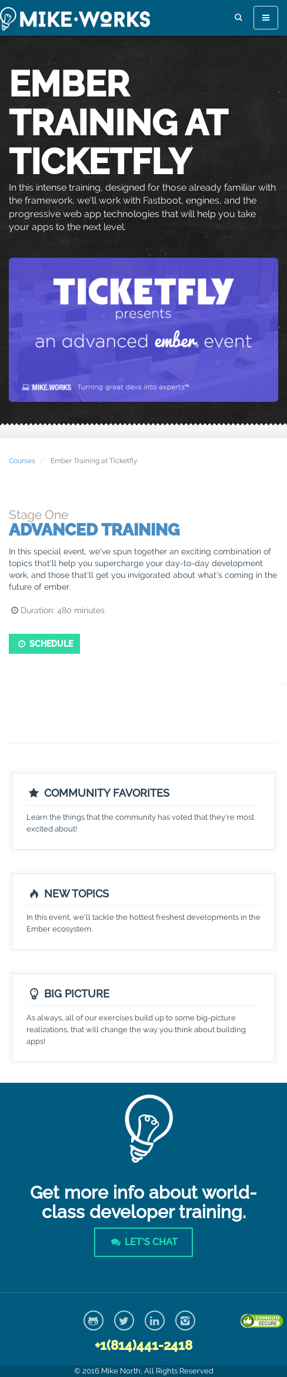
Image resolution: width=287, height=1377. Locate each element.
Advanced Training (94, 530)
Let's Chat (143, 1242)
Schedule (44, 643)
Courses (22, 461)
